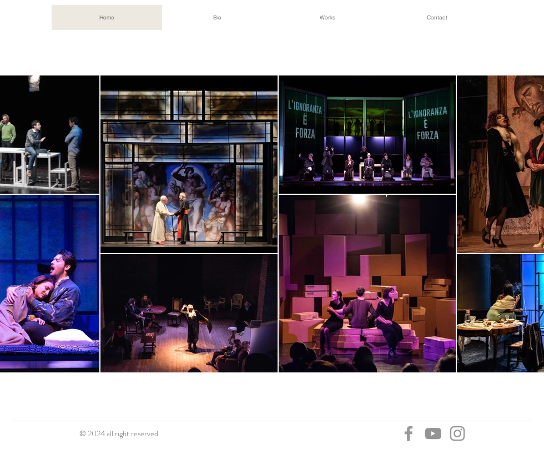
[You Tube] (433, 433)
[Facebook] (409, 433)
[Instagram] (457, 433)
